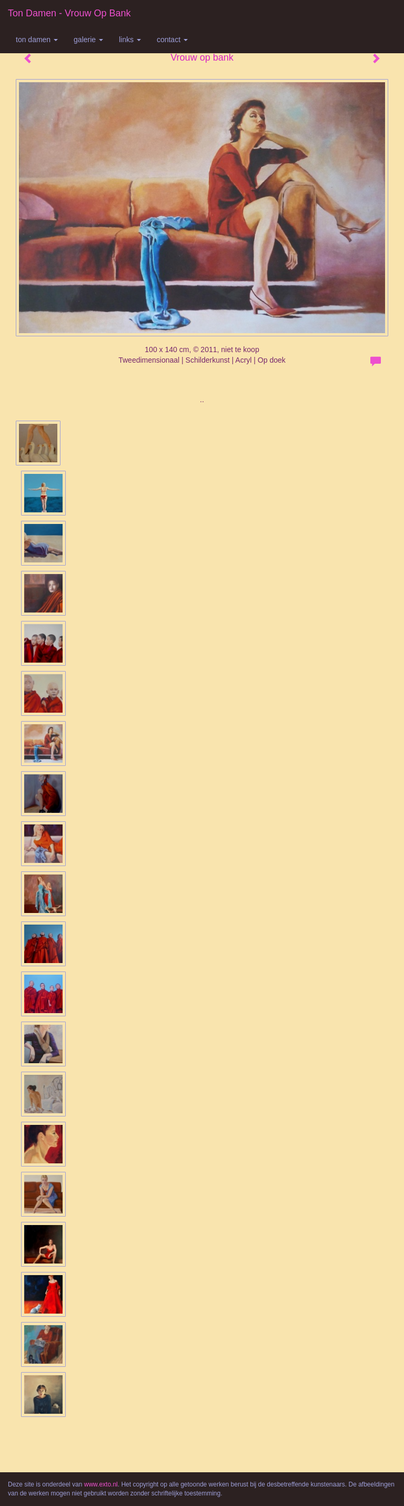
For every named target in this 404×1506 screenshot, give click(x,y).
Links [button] (130, 39)
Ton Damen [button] (37, 39)
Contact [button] (172, 39)
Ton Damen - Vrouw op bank (69, 13)
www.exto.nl (101, 1484)
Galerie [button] (88, 39)
